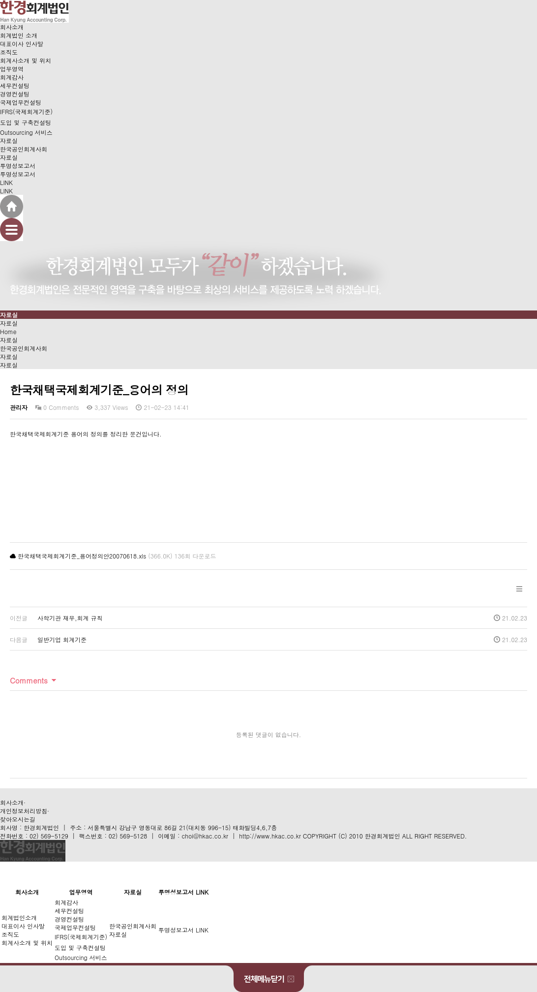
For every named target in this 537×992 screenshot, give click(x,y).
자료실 (9, 140)
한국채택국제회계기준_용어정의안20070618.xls (82, 556)
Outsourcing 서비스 (26, 132)
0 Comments (57, 407)
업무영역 (12, 68)
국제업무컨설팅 (20, 102)
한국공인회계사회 (23, 149)
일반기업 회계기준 (62, 639)
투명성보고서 (17, 165)
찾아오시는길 (17, 819)
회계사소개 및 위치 (25, 60)
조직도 (9, 52)
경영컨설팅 (15, 94)
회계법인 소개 (18, 35)
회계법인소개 (19, 917)
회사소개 (12, 27)
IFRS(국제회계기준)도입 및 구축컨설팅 (26, 116)
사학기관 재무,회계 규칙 (70, 618)
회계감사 (12, 77)
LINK (6, 182)
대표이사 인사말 (21, 43)
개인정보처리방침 (23, 810)
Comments (29, 680)
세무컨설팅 (15, 85)
